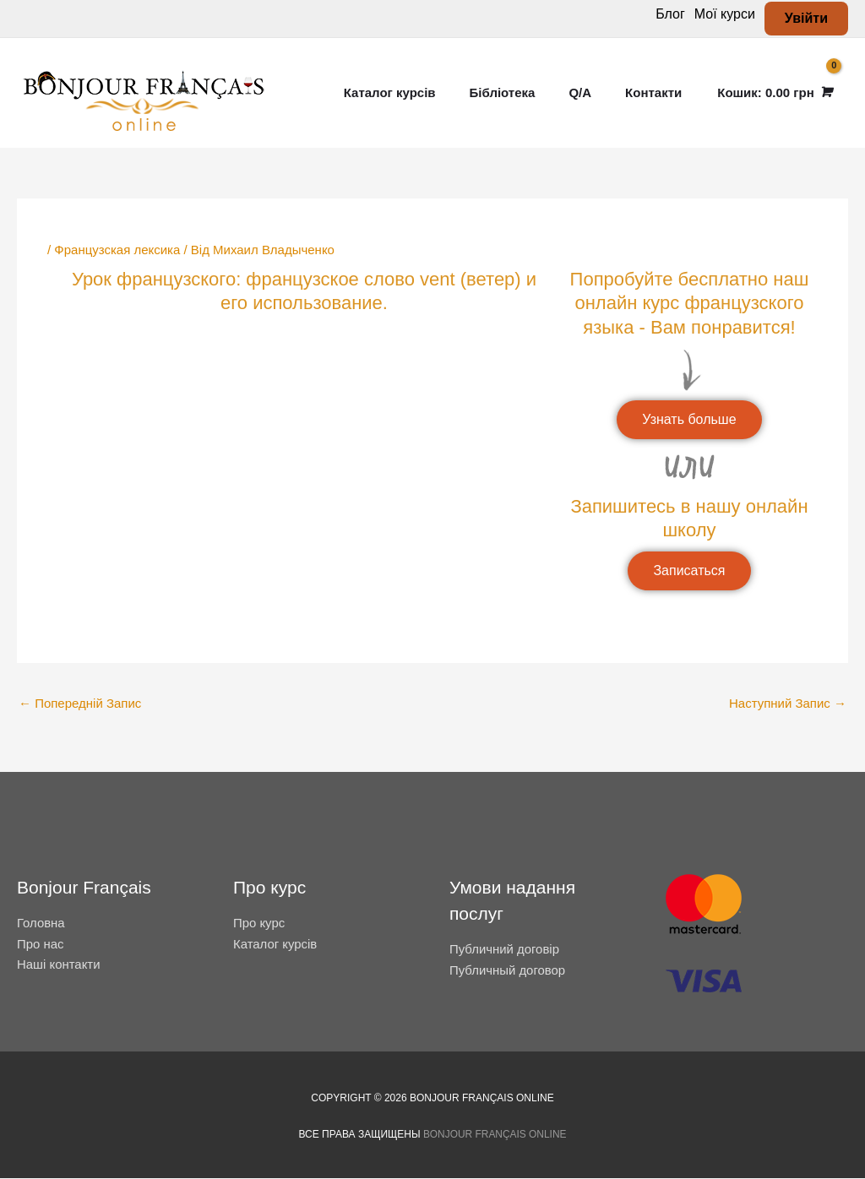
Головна (41, 922)
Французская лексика (117, 249)
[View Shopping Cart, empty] (773, 93)
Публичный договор (507, 970)
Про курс (259, 922)
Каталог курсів (275, 944)
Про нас (40, 944)
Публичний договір (504, 950)
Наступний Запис (787, 703)
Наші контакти (59, 965)
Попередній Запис (80, 703)
